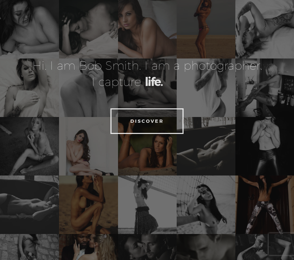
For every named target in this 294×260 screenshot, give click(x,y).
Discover (147, 121)
